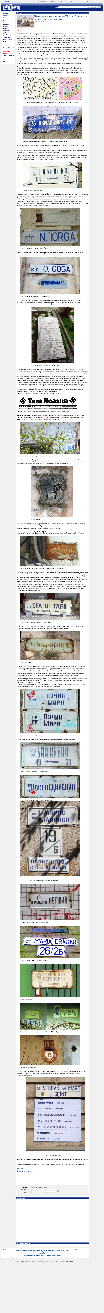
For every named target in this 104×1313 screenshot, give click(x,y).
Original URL (20, 1169)
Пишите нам (45, 1259)
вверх (4, 1249)
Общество (6, 30)
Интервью (6, 24)
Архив (5, 49)
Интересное (7, 34)
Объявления (42, 1)
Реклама (5, 60)
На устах (5, 26)
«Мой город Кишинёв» (64, 1164)
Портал (52, 1)
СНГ (4, 17)
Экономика (6, 23)
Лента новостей (8, 46)
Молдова (5, 15)
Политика (6, 21)
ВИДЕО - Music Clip (38, 1252)
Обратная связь (8, 62)
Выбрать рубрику (93, 7)
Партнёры (37, 1255)
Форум (43, 1255)
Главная (5, 13)
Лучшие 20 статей (8, 48)
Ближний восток (8, 19)
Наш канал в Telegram (24, 1171)
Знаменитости (7, 36)
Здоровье (6, 32)
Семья (5, 28)
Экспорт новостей (8, 55)
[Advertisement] (8, 69)
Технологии (6, 37)
